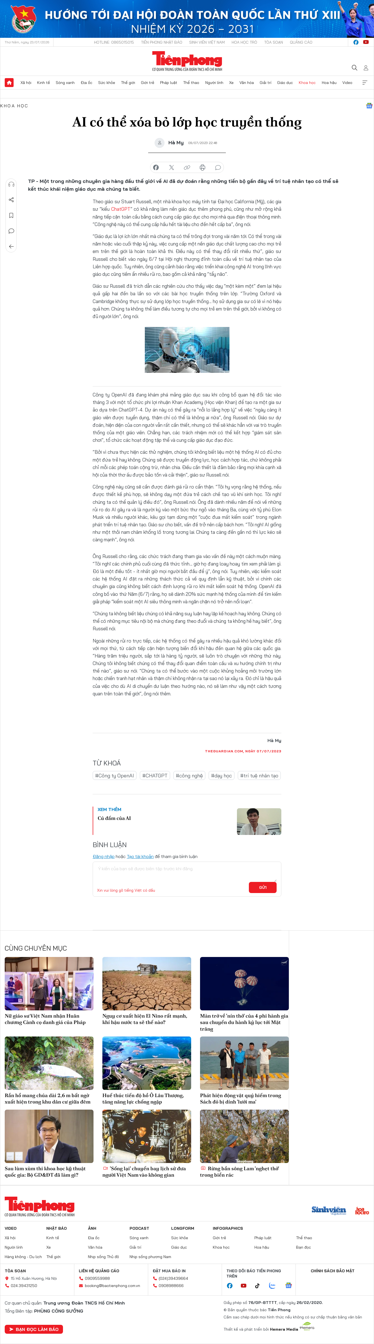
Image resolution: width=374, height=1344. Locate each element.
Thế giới (128, 82)
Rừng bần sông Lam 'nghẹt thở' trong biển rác (239, 1171)
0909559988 (97, 1278)
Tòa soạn (273, 42)
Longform (182, 1228)
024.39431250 (24, 1285)
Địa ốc (86, 82)
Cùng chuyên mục (36, 948)
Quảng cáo (301, 42)
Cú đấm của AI (114, 818)
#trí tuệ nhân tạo (259, 775)
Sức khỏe (106, 82)
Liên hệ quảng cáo (99, 1270)
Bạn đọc (303, 1247)
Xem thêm (364, 82)
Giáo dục (285, 82)
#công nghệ (189, 775)
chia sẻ (156, 167)
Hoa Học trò (244, 42)
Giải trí (265, 82)
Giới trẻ (147, 82)
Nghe (11, 184)
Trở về (11, 246)
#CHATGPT (155, 775)
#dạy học (221, 775)
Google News (369, 105)
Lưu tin (11, 215)
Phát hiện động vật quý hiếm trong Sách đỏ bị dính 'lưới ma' (240, 1098)
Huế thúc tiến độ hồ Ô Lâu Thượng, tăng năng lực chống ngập (143, 1098)
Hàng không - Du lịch (23, 1256)
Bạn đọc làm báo (34, 1329)
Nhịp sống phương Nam (150, 1256)
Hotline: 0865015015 (114, 42)
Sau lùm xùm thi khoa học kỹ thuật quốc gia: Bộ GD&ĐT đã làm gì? (45, 1171)
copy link (187, 167)
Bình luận (11, 231)
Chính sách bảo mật (333, 1270)
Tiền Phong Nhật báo (161, 42)
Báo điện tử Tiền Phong (187, 61)
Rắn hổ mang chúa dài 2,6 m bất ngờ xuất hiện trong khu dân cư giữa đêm (47, 1098)
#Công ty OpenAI (114, 775)
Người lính (214, 82)
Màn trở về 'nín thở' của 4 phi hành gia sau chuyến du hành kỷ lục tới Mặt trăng (244, 1022)
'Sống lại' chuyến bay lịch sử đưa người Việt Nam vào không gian (144, 1171)
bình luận (218, 167)
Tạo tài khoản (140, 856)
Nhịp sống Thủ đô (103, 1256)
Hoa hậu (329, 82)
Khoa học (307, 82)
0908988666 (171, 1285)
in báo (202, 167)
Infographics (228, 1228)
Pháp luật (168, 82)
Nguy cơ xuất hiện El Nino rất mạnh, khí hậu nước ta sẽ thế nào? (144, 1019)
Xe (231, 82)
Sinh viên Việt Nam (207, 42)
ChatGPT (120, 209)
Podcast (139, 1228)
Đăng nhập (104, 856)
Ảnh (92, 1228)
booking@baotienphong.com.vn (112, 1285)
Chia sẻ (11, 200)
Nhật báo (56, 1228)
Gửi (263, 887)
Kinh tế (43, 82)
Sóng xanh (65, 82)
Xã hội (26, 82)
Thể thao (191, 82)
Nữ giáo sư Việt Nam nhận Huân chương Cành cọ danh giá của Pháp (45, 1019)
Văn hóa (246, 82)
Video (347, 82)
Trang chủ (9, 82)
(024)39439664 (173, 1278)
